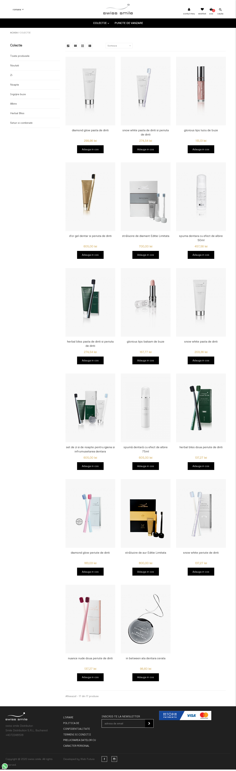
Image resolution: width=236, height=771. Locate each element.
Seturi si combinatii (21, 122)
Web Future (87, 760)
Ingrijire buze (18, 94)
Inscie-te (149, 725)
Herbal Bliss (17, 113)
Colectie (100, 23)
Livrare (68, 719)
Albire (13, 103)
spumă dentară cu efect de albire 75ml (146, 450)
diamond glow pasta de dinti (90, 130)
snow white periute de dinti (201, 553)
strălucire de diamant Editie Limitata (145, 236)
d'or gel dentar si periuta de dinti (90, 236)
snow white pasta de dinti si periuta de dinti (145, 132)
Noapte (14, 84)
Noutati (14, 65)
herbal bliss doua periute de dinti (201, 448)
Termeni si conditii (77, 736)
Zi (11, 75)
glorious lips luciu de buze (201, 130)
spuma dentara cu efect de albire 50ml (201, 238)
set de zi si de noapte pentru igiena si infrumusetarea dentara (90, 450)
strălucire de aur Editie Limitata (145, 553)
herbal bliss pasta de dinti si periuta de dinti (90, 344)
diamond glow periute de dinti (90, 553)
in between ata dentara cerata (145, 659)
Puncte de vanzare (128, 23)
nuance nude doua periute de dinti (90, 659)
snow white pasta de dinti (201, 342)
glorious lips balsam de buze (145, 342)
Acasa (14, 33)
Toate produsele (20, 55)
